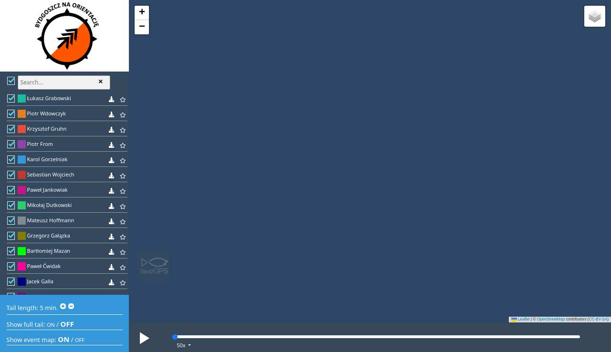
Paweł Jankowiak (47, 189)
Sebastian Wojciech (50, 174)
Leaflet (520, 319)
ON (51, 324)
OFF (67, 324)
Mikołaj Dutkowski (49, 204)
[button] (142, 13)
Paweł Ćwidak (44, 265)
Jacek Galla (40, 281)
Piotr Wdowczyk (46, 113)
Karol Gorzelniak (47, 159)
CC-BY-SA (598, 319)
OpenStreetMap (551, 319)
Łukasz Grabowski (49, 98)
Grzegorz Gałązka (48, 235)
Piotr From (40, 143)
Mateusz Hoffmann (50, 220)
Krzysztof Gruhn (47, 128)
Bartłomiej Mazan (49, 250)
